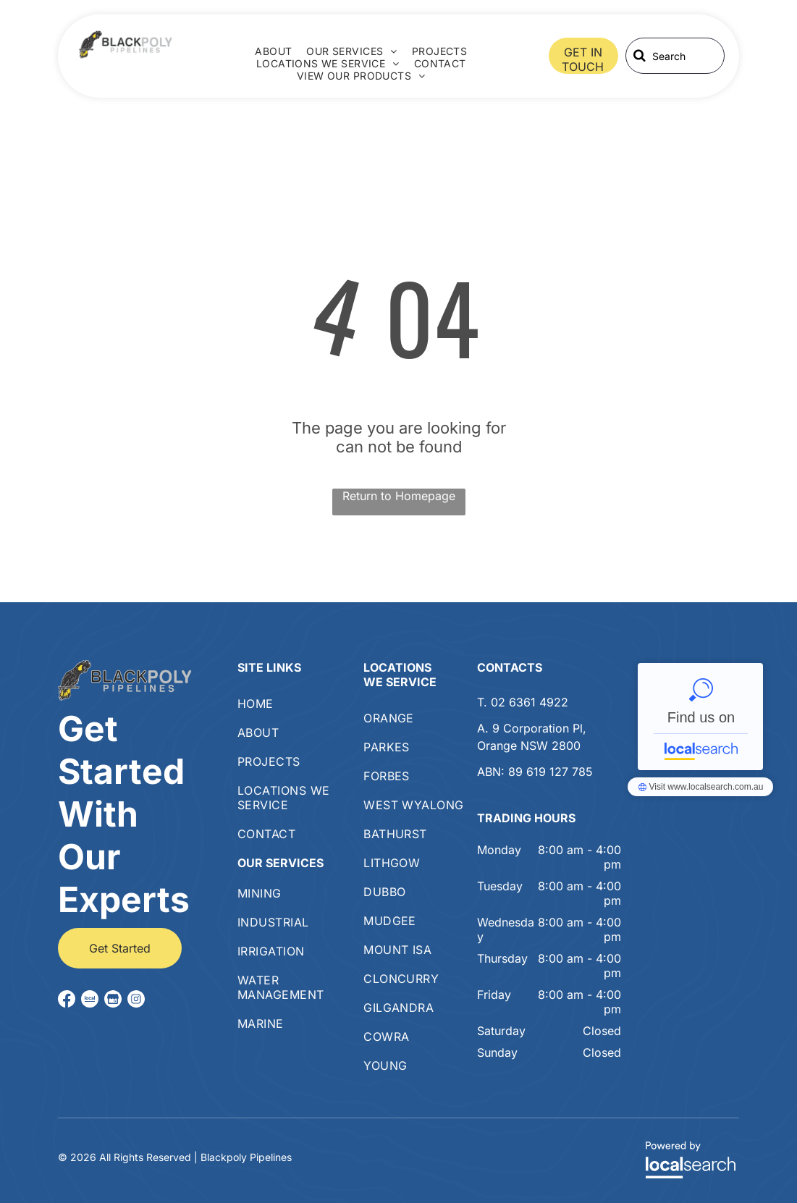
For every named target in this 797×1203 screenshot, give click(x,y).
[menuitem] (273, 51)
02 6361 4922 (529, 702)
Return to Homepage (398, 496)
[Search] (675, 56)
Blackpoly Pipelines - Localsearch (700, 716)
